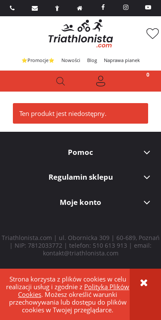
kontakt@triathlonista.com (80, 253)
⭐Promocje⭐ (38, 60)
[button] (20, 81)
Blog (92, 60)
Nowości (70, 60)
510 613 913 (110, 245)
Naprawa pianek (122, 60)
